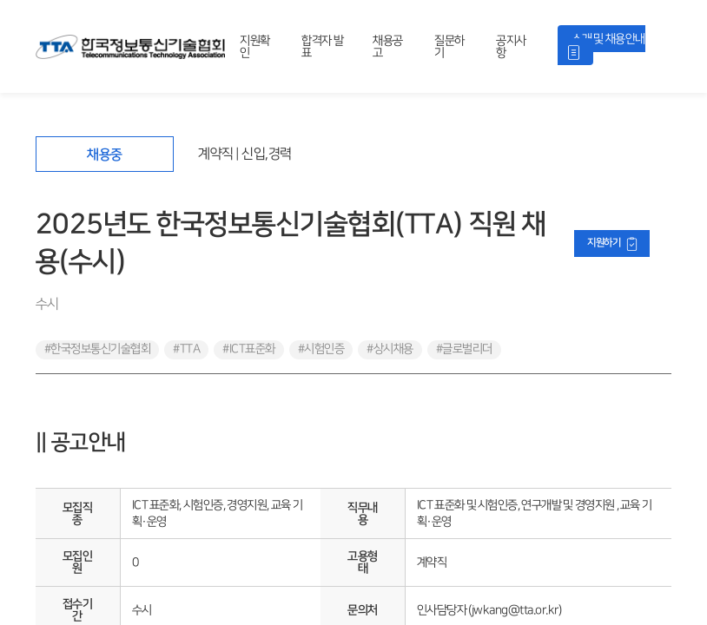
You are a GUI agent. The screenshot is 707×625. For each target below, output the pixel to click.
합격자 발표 (322, 46)
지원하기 (603, 242)
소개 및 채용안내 (608, 38)
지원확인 (255, 46)
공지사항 (511, 46)
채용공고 (388, 46)
